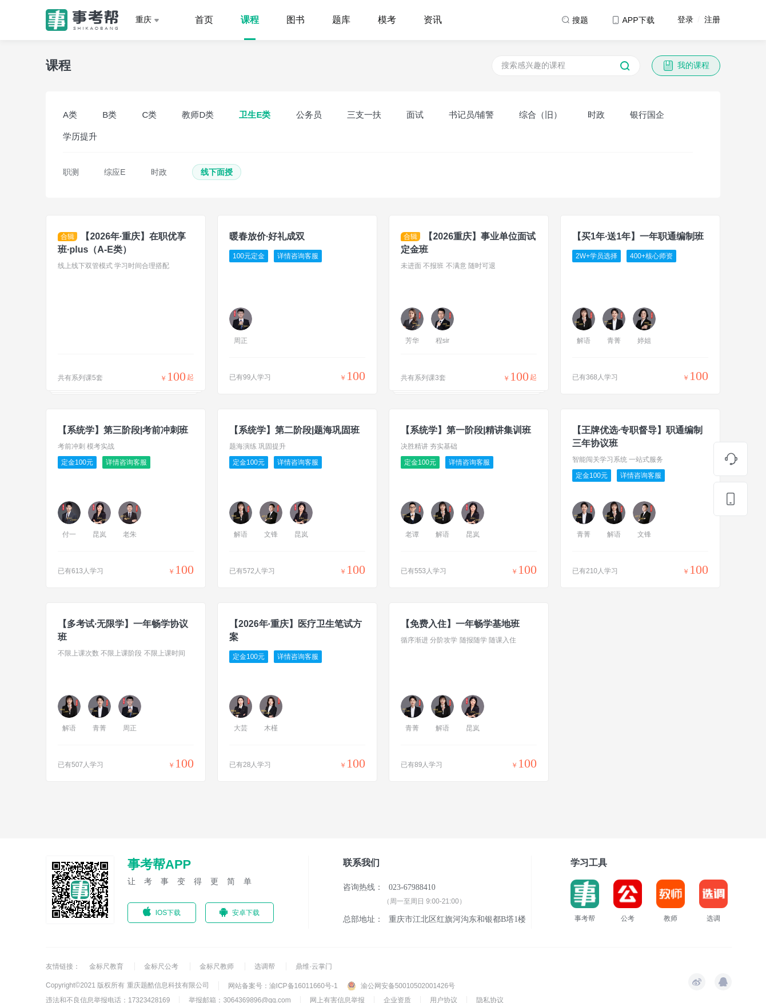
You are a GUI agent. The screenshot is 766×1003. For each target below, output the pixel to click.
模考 (387, 20)
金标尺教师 (218, 966)
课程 (250, 20)
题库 (341, 20)
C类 (149, 114)
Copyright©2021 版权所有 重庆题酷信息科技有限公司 (127, 985)
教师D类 (198, 114)
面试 (415, 114)
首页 (204, 20)
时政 (596, 114)
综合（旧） (540, 114)
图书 (295, 20)
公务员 (309, 114)
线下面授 (217, 172)
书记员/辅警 (471, 114)
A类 (70, 114)
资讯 (433, 20)
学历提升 (80, 136)
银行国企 (647, 114)
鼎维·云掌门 (314, 966)
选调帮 (265, 966)
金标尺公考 (162, 966)
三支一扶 (364, 114)
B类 (109, 114)
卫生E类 (254, 114)
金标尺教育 (107, 966)
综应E (114, 172)
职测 (71, 172)
